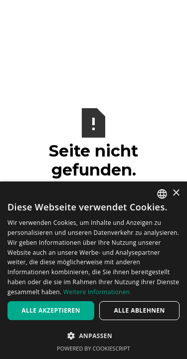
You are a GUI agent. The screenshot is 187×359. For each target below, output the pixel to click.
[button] (93, 336)
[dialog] (93, 270)
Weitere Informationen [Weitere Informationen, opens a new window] (96, 292)
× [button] (176, 193)
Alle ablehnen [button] (139, 310)
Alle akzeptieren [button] (50, 310)
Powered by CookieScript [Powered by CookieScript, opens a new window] (93, 348)
